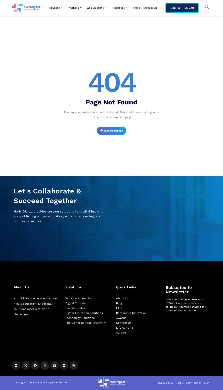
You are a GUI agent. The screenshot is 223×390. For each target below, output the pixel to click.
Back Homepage (111, 130)
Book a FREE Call (182, 7)
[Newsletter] (187, 333)
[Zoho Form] (171, 218)
